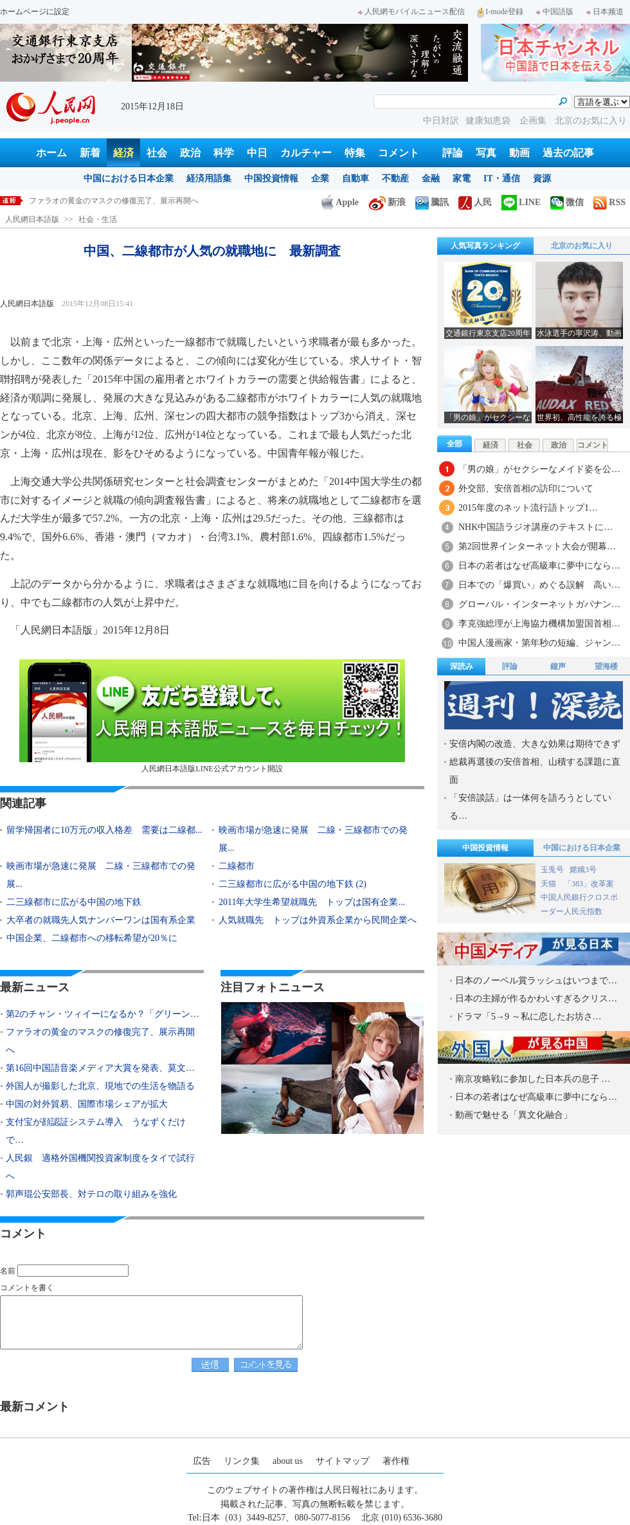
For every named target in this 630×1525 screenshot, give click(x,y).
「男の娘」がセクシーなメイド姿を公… (539, 469)
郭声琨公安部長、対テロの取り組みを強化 (91, 1194)
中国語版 (554, 11)
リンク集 (242, 1461)
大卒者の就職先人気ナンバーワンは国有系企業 (100, 920)
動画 (519, 152)
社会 (157, 152)
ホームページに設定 (34, 11)
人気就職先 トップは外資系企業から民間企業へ (318, 920)
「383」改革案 (589, 883)
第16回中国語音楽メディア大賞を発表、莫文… (100, 1068)
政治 (190, 152)
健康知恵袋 (489, 120)
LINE (521, 202)
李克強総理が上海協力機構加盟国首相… (539, 623)
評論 (452, 152)
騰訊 (432, 202)
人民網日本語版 (32, 219)
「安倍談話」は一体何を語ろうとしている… (530, 807)
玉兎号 (552, 869)
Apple (340, 202)
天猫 (549, 883)
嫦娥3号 (583, 869)
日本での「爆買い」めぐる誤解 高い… (539, 585)
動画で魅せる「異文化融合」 (513, 1115)
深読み (461, 666)
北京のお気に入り (591, 120)
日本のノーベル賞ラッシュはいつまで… (536, 980)
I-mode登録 (500, 11)
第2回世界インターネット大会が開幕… (537, 546)
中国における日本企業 (129, 178)
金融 (431, 178)
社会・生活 (97, 219)
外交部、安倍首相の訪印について (525, 488)
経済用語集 (208, 178)
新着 (90, 152)
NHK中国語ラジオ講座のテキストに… (535, 527)
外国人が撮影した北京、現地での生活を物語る (100, 1086)
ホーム (51, 152)
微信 (567, 202)
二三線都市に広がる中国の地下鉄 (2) (292, 884)
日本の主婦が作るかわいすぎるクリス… (536, 998)
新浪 (387, 202)
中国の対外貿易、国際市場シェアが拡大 (87, 1104)
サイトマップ (343, 1461)
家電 (462, 178)
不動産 (395, 178)
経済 (123, 152)
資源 (542, 178)
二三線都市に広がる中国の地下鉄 (73, 902)
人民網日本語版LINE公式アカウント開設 (212, 716)
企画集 (534, 120)
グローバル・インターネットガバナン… (539, 604)
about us (288, 1461)
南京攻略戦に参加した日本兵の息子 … (533, 1079)
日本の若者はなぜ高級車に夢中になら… (539, 566)
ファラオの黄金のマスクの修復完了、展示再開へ (114, 200)
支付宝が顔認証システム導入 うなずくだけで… (96, 1131)
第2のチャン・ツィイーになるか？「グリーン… (102, 1014)
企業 (320, 178)
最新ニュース (34, 987)
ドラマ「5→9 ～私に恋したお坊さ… (528, 1016)
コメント (398, 152)
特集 (355, 152)
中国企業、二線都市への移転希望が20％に (91, 938)
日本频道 (605, 11)
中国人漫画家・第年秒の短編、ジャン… (539, 643)
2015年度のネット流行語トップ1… (528, 508)
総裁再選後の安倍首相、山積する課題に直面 (534, 771)
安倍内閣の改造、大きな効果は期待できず (534, 744)
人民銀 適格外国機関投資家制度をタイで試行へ (100, 1167)
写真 (486, 152)
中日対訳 (441, 120)
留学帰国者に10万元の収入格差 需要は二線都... (104, 830)
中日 (257, 152)
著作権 (396, 1461)
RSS (609, 202)
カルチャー (306, 152)
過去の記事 (568, 152)
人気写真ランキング (485, 245)
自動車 (355, 178)
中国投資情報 (271, 178)
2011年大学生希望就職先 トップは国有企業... (312, 902)
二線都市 (237, 866)
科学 (223, 152)
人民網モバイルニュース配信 (411, 11)
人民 (475, 202)
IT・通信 (501, 178)
